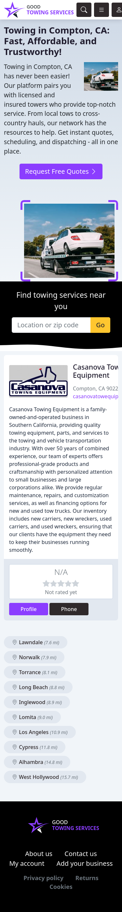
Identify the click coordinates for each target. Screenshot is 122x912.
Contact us (80, 853)
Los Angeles (40, 732)
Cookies (60, 887)
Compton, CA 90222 (97, 388)
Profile (28, 609)
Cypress (34, 747)
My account (26, 863)
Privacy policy (43, 878)
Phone (69, 609)
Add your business (85, 863)
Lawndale (35, 642)
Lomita (32, 717)
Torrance (34, 672)
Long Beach (38, 687)
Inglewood (37, 702)
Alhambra (37, 762)
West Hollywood (45, 777)
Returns (87, 878)
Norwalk (34, 657)
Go (100, 324)
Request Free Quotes (61, 171)
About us (38, 853)
